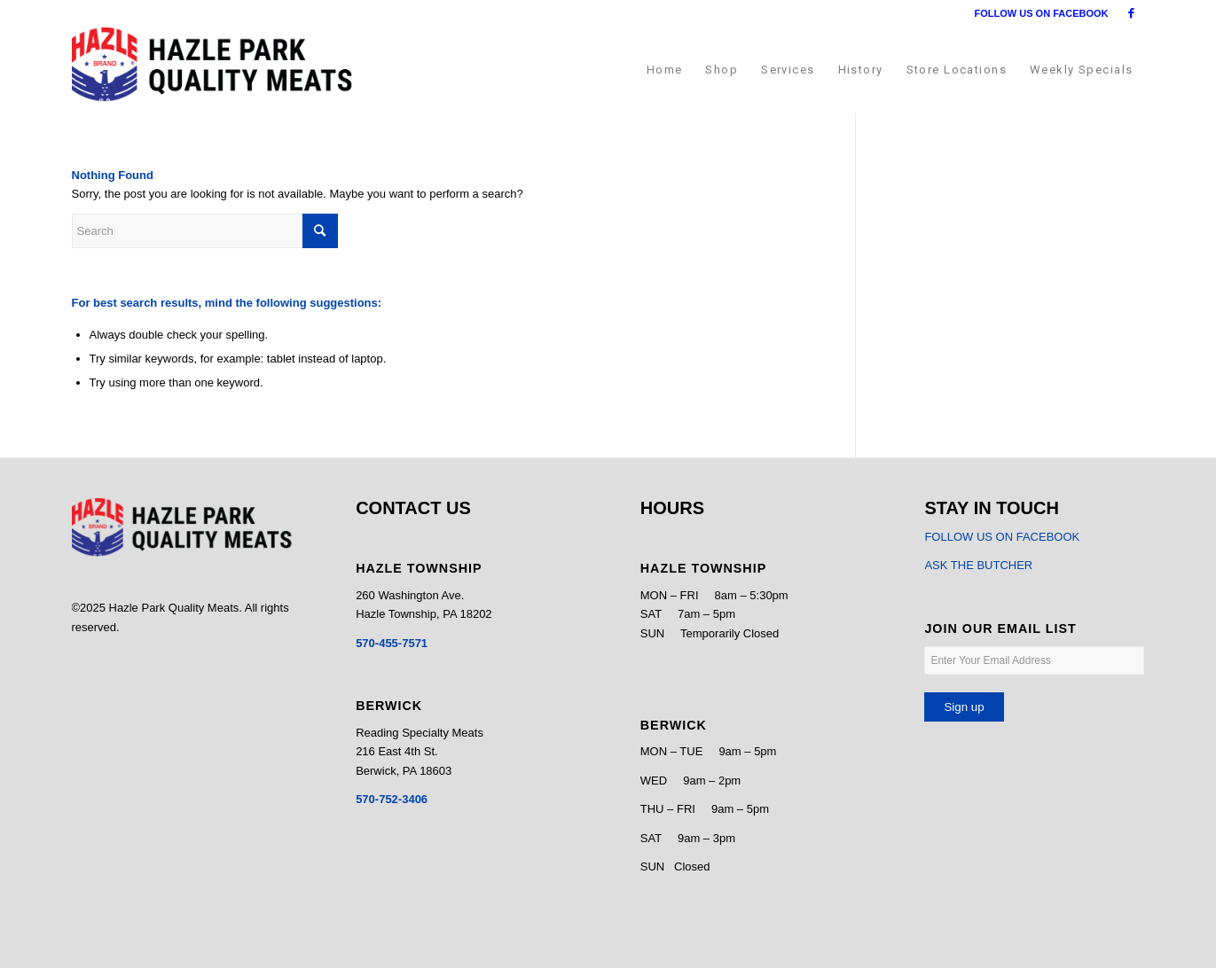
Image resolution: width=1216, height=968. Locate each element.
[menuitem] (664, 69)
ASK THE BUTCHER (978, 565)
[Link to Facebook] (1131, 13)
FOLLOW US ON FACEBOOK (1042, 13)
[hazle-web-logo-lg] (212, 69)
